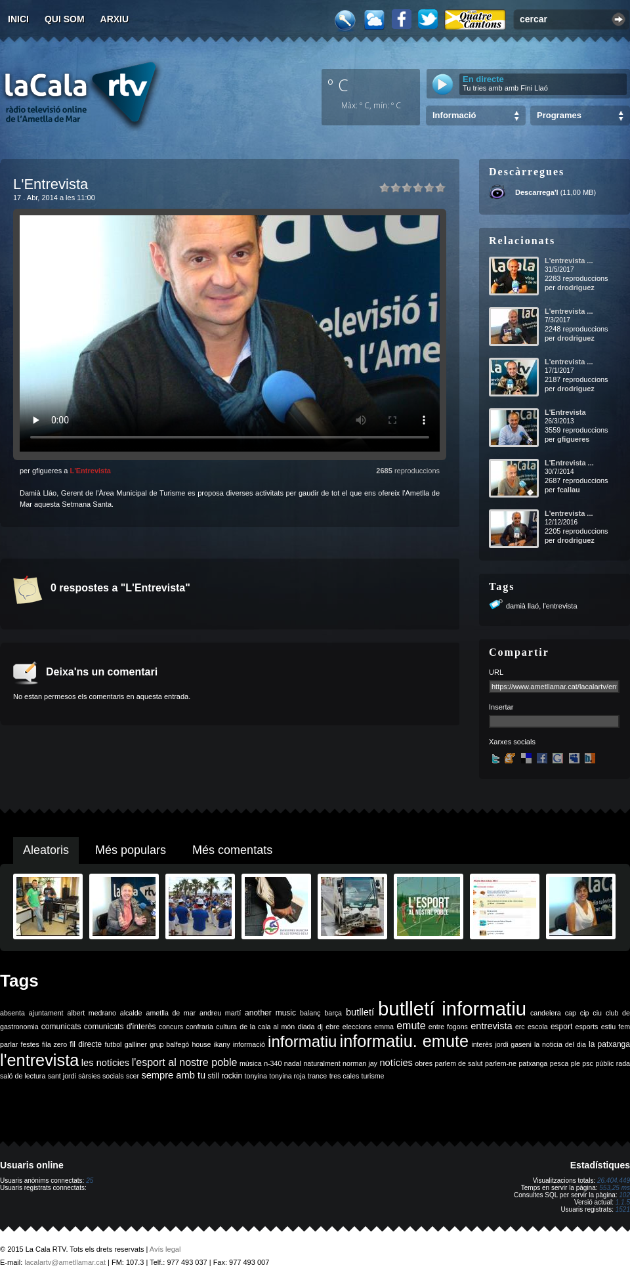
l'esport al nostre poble (185, 1062)
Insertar (501, 707)
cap (570, 1013)
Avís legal (165, 1249)
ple (575, 1063)
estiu (608, 1027)
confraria (199, 1027)
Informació (454, 115)
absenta (12, 1013)
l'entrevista (560, 606)
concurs (171, 1027)
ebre (332, 1027)
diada (305, 1027)
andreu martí (220, 1013)
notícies (396, 1062)
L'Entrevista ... (569, 463)
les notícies (105, 1062)
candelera (545, 1013)
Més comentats (232, 850)
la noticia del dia (560, 1044)
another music (270, 1012)
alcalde (131, 1013)
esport (561, 1026)
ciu (597, 1013)
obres (423, 1063)
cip (584, 1013)
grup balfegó (169, 1044)
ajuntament (46, 1013)
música (251, 1063)
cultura (226, 1027)
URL (496, 672)
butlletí (360, 1012)
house (201, 1044)
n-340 (273, 1063)
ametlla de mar (171, 1013)
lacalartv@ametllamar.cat (65, 1262)
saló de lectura (22, 1076)
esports (586, 1027)
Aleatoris (46, 850)
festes (29, 1044)
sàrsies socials (100, 1076)
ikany (222, 1044)
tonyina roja (287, 1076)
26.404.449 (613, 1180)
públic (604, 1063)
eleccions (357, 1027)
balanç (310, 1013)
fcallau (568, 490)
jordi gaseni (513, 1044)
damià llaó (522, 606)
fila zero (54, 1044)
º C (337, 85)
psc (587, 1063)
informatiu (302, 1041)
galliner (136, 1044)
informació (249, 1044)
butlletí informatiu (452, 1008)
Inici (18, 19)
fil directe (86, 1044)
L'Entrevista (90, 471)
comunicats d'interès (120, 1026)
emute (410, 1025)
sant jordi (62, 1076)
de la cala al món (267, 1027)
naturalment (321, 1063)
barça (333, 1013)
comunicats (61, 1026)
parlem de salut (458, 1063)
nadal (292, 1063)
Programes (559, 115)
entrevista (492, 1026)
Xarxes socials (512, 742)
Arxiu (114, 19)
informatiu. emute (404, 1041)
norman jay (360, 1063)
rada (623, 1063)
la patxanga (609, 1044)
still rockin (224, 1075)
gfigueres (573, 439)
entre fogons (448, 1027)
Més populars (130, 850)
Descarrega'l (536, 192)
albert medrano (92, 1013)
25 (89, 1180)
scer (132, 1076)
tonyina (256, 1076)
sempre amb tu (173, 1075)
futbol (112, 1044)
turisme (373, 1076)
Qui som (65, 19)
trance (317, 1076)
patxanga (532, 1063)
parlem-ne (500, 1063)
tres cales (344, 1076)
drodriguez (576, 287)
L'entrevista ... (569, 261)
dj (320, 1027)
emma (384, 1027)
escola (538, 1027)
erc (520, 1027)
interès (481, 1044)
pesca (559, 1063)
